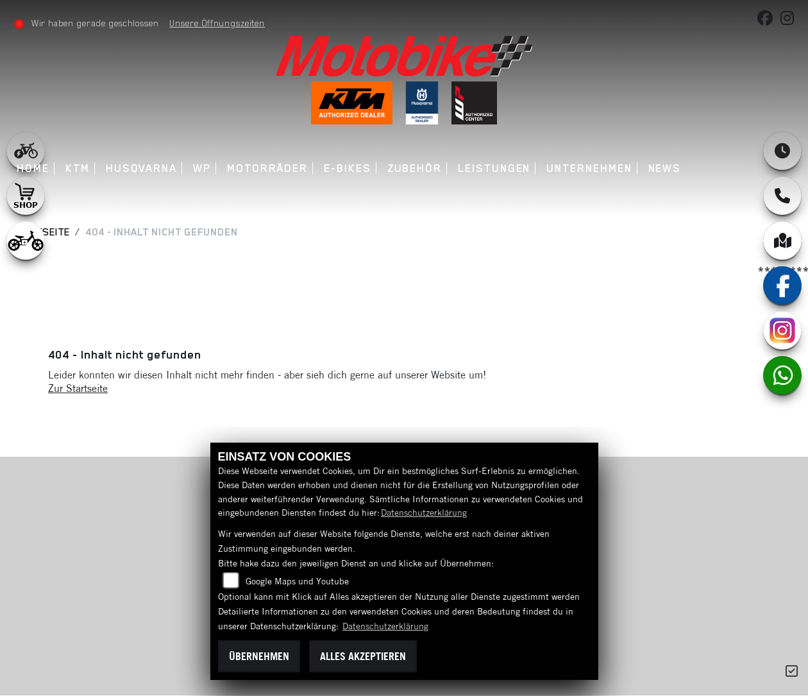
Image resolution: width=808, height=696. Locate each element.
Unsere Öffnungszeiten (218, 23)
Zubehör (415, 168)
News (665, 168)
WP (203, 168)
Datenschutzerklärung (424, 512)
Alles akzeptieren (363, 656)
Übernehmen (259, 656)
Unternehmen (590, 168)
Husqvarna (142, 168)
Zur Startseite (78, 388)
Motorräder (268, 168)
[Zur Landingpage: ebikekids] (25, 240)
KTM (78, 168)
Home (34, 168)
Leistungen (495, 168)
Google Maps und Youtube (297, 581)
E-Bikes (347, 168)
